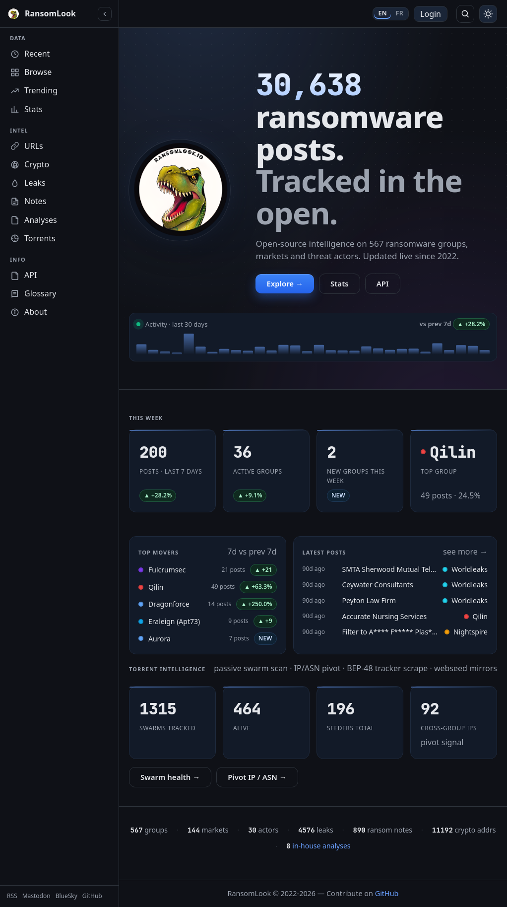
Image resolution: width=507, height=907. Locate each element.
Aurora (159, 638)
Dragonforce (169, 604)
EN (382, 13)
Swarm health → (170, 777)
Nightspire (466, 631)
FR (399, 13)
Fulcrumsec (167, 569)
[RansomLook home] (50, 13)
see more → (465, 551)
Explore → (284, 283)
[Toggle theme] (488, 14)
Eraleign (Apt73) (174, 621)
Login (430, 13)
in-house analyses (318, 845)
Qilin (155, 587)
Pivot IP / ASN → (257, 777)
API (383, 283)
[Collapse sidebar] (105, 14)
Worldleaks (465, 569)
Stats (339, 283)
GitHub (387, 893)
